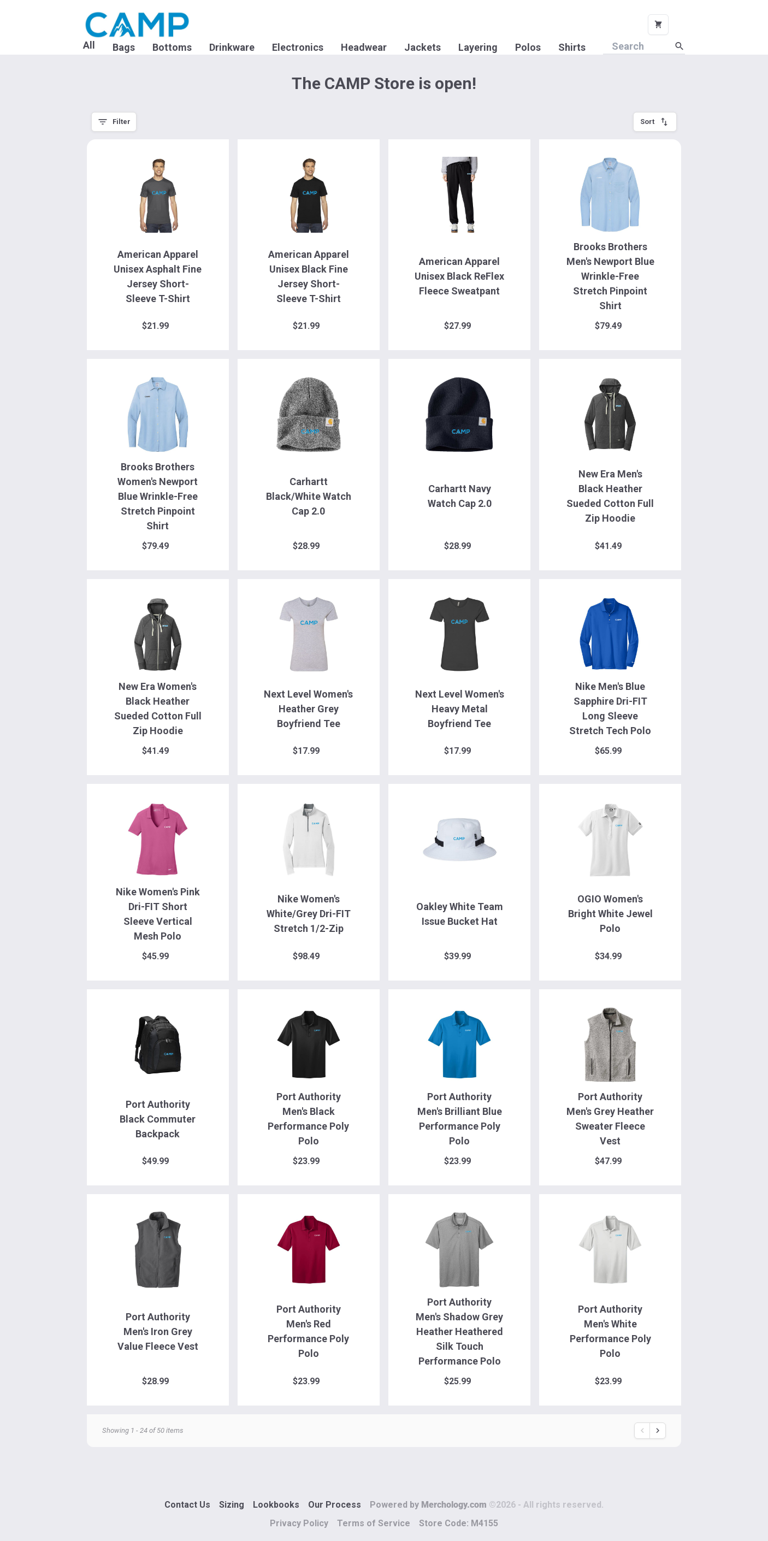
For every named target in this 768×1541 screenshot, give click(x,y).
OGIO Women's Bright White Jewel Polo (610, 913)
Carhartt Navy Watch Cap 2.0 (460, 496)
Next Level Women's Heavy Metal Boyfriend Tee (459, 708)
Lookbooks (276, 1504)
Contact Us (187, 1504)
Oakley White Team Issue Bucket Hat (459, 914)
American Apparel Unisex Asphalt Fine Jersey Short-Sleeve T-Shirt (158, 276)
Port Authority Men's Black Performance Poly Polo (308, 1119)
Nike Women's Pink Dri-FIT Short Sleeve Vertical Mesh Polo (158, 914)
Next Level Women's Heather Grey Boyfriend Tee (308, 708)
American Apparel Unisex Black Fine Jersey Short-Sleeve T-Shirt (308, 276)
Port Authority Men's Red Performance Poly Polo (308, 1331)
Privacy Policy (299, 1523)
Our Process (334, 1504)
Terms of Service (373, 1523)
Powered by (487, 1504)
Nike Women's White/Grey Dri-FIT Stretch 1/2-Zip (309, 913)
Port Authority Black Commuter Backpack (158, 1119)
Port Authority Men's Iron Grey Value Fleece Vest (157, 1331)
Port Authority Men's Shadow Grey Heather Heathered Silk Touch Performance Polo (459, 1331)
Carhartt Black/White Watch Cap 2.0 (308, 496)
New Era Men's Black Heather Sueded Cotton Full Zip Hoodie (610, 496)
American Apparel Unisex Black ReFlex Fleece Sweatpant (459, 276)
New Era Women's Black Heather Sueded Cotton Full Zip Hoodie (158, 708)
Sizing (231, 1504)
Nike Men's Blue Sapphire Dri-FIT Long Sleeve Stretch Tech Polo (610, 708)
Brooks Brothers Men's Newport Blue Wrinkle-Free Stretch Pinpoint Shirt (610, 276)
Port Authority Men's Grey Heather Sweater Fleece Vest (610, 1119)
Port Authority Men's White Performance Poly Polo (610, 1331)
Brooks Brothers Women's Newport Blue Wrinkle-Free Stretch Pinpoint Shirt (157, 496)
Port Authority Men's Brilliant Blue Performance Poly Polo (459, 1119)
